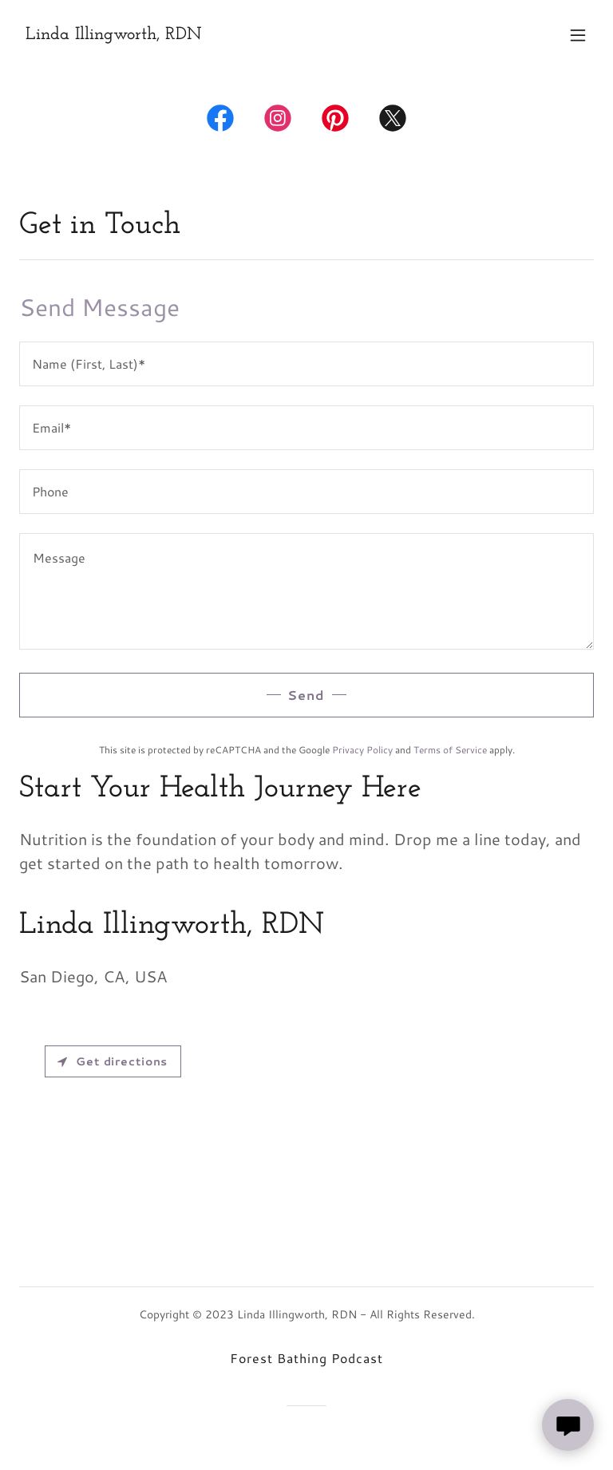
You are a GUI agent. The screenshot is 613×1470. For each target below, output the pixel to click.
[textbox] (306, 364)
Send (306, 695)
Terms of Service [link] (450, 750)
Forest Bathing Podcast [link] (306, 1358)
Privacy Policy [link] (362, 750)
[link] (114, 34)
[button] (578, 35)
